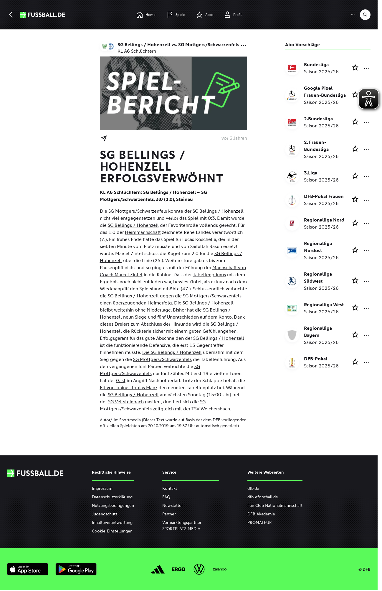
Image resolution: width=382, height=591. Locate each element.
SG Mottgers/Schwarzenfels (212, 296)
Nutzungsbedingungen (113, 505)
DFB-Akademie (261, 514)
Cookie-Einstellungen (112, 531)
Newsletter (172, 505)
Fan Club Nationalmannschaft (274, 505)
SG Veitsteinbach (126, 401)
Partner (169, 514)
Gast (120, 380)
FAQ (166, 497)
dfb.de (253, 488)
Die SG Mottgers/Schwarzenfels (133, 211)
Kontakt (169, 488)
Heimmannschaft (143, 232)
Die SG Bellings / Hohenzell (204, 303)
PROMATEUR (259, 522)
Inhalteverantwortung (112, 522)
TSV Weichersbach (210, 409)
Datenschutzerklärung (112, 497)
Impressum (102, 488)
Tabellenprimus (209, 274)
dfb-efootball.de (262, 497)
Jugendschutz (104, 514)
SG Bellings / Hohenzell (218, 211)
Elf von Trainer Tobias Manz (128, 387)
